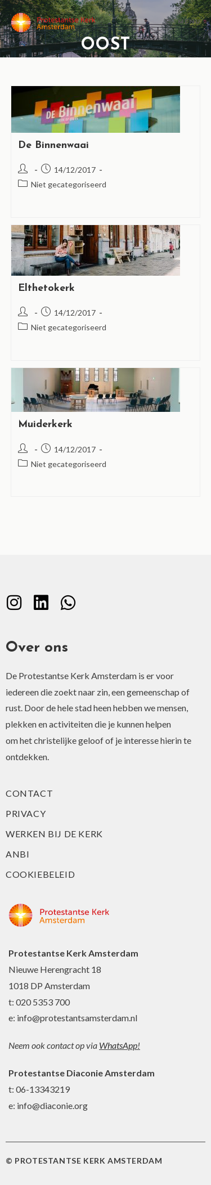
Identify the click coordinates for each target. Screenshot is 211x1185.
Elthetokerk (46, 288)
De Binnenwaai (53, 145)
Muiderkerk (45, 424)
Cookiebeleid (40, 874)
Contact (29, 793)
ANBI (17, 854)
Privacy (26, 813)
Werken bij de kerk (54, 833)
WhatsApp (118, 1045)
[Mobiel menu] (182, 22)
